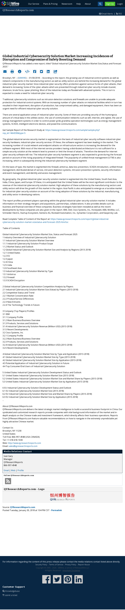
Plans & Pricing (50, 3)
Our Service (33, 3)
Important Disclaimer (71, 570)
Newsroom (67, 3)
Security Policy (41, 564)
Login (120, 3)
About (88, 3)
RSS (120, 13)
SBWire (10, 3)
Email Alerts (107, 13)
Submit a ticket (10, 595)
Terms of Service (56, 564)
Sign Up (110, 3)
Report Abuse (84, 564)
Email (6, 470)
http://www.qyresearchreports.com (24, 443)
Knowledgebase (12, 591)
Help (78, 3)
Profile (20, 470)
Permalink (56, 510)
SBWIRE (22, 77)
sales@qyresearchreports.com (23, 446)
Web (13, 470)
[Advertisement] (62, 34)
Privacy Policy (70, 564)
